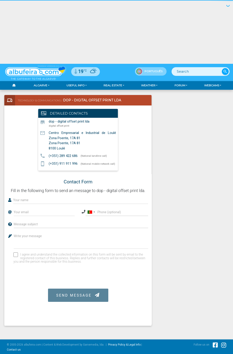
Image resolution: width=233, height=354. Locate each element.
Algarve (40, 85)
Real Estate (113, 85)
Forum (180, 85)
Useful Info (75, 85)
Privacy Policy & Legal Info (124, 344)
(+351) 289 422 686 (63, 156)
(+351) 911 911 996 (63, 164)
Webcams (211, 85)
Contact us (14, 349)
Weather (148, 85)
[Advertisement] (116, 32)
